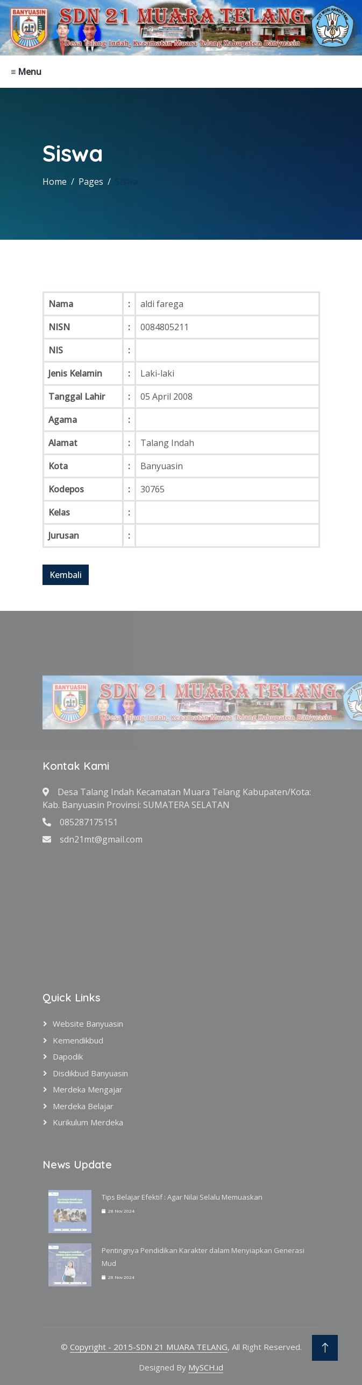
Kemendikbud (78, 1040)
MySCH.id (205, 1367)
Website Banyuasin (88, 1023)
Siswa (126, 181)
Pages (91, 181)
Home (54, 181)
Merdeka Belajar (83, 1106)
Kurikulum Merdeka (88, 1122)
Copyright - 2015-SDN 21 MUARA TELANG (149, 1346)
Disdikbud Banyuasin (90, 1073)
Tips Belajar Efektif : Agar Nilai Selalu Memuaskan (182, 1197)
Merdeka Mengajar (88, 1089)
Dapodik (68, 1056)
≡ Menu (26, 72)
